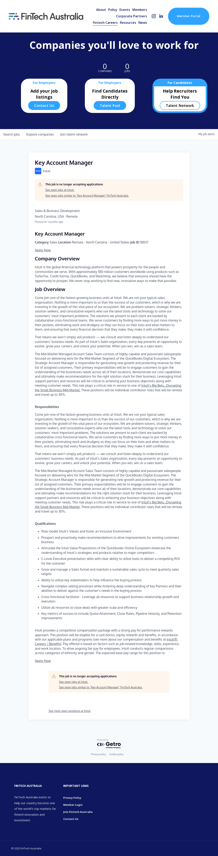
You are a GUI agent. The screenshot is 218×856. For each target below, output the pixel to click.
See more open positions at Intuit (69, 711)
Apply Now (43, 250)
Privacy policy (98, 754)
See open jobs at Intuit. (59, 190)
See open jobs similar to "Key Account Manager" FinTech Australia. (87, 195)
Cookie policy (116, 754)
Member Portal (188, 16)
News (142, 22)
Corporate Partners (131, 16)
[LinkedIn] (161, 16)
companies (40, 134)
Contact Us (44, 105)
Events (124, 9)
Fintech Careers (105, 22)
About (101, 9)
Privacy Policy (72, 798)
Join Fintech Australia (77, 812)
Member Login (73, 805)
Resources (128, 22)
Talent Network (180, 105)
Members (139, 9)
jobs (11, 134)
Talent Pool (110, 105)
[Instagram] (153, 16)
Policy (112, 9)
